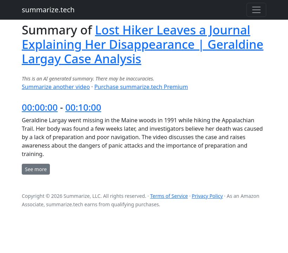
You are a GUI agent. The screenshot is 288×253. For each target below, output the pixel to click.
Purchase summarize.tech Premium (141, 87)
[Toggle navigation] (256, 10)
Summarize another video (56, 87)
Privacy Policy (207, 196)
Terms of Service (169, 196)
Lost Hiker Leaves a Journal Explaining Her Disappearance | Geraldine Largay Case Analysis (142, 44)
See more (36, 169)
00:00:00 (40, 107)
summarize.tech (48, 9)
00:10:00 (83, 107)
